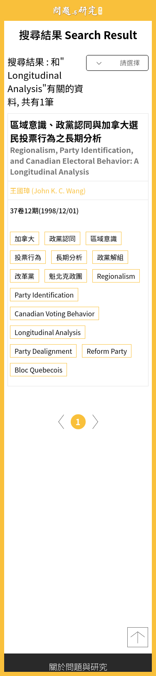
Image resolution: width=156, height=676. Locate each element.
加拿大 (25, 241)
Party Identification (44, 298)
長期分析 (69, 260)
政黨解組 (110, 260)
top (137, 637)
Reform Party (107, 354)
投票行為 (28, 260)
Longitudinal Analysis (48, 335)
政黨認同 (62, 241)
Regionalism (116, 279)
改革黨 (25, 279)
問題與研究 (78, 10)
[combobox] (117, 63)
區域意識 (103, 241)
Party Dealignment (43, 354)
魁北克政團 (65, 279)
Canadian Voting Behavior (54, 316)
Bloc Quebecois (38, 373)
